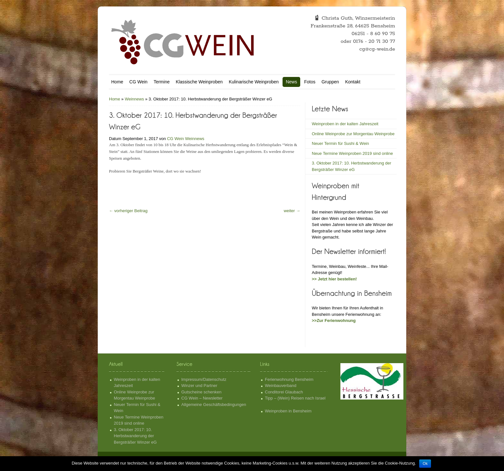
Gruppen (330, 81)
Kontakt (352, 81)
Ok (425, 463)
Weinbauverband (280, 385)
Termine (162, 81)
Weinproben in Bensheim (288, 411)
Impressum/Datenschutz (203, 379)
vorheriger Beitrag (128, 210)
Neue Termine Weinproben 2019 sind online (352, 153)
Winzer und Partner (199, 385)
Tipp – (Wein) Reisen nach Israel (295, 398)
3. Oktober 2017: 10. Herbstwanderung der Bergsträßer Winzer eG (135, 436)
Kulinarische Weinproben (254, 81)
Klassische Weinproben (199, 81)
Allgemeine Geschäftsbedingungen (213, 404)
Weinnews (134, 99)
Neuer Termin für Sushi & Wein (340, 143)
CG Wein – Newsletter (201, 398)
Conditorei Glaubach (284, 392)
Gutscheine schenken (201, 392)
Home (117, 81)
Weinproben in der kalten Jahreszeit (345, 123)
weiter (292, 210)
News (291, 81)
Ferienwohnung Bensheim (289, 379)
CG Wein (138, 81)
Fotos (309, 81)
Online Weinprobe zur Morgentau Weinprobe (353, 133)
